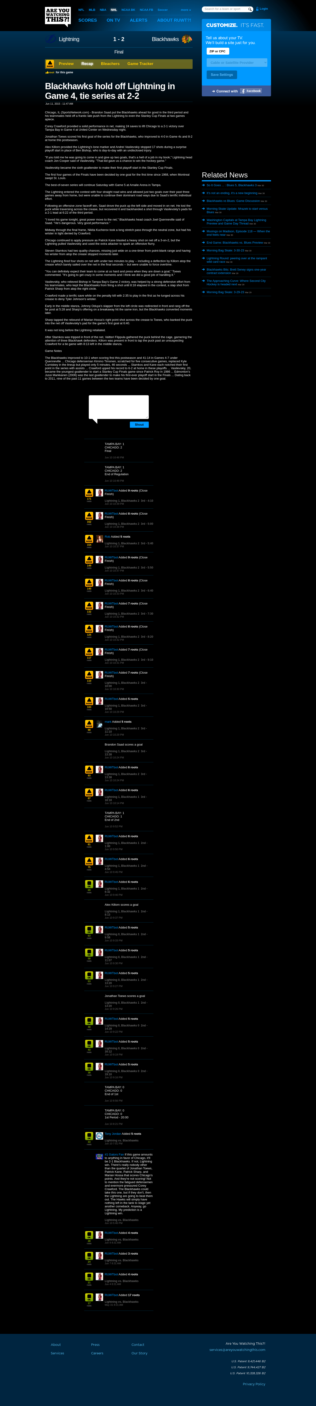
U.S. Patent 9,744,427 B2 (248, 1367)
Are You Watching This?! (58, 17)
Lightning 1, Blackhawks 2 (122, 500)
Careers (97, 1353)
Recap (87, 64)
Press (95, 1345)
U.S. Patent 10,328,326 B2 (247, 1373)
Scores (87, 20)
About (174, 20)
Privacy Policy (254, 1384)
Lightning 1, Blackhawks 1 (122, 797)
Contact (137, 1345)
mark (108, 721)
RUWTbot (111, 490)
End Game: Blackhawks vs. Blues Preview (235, 242)
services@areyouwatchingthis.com (237, 1350)
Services (57, 1353)
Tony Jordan (113, 1133)
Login (264, 8)
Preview (66, 64)
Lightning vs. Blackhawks (122, 1140)
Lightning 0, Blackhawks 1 (122, 934)
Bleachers (110, 64)
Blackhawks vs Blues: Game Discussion (233, 201)
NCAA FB (146, 10)
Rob (107, 536)
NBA (103, 10)
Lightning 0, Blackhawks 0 (122, 1025)
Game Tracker (140, 64)
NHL (114, 10)
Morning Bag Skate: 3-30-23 (225, 250)
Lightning (69, 39)
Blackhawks (165, 39)
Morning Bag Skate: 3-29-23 (225, 292)
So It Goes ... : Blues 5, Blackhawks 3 (232, 185)
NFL (81, 10)
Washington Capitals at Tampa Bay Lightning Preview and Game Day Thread (236, 221)
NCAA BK (128, 10)
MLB (92, 10)
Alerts (138, 20)
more (184, 10)
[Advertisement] (236, 134)
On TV (113, 20)
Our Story (139, 1353)
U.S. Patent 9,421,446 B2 (248, 1361)
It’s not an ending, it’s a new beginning (232, 193)
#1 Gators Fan (114, 1154)
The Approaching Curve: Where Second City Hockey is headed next (236, 282)
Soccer (163, 10)
